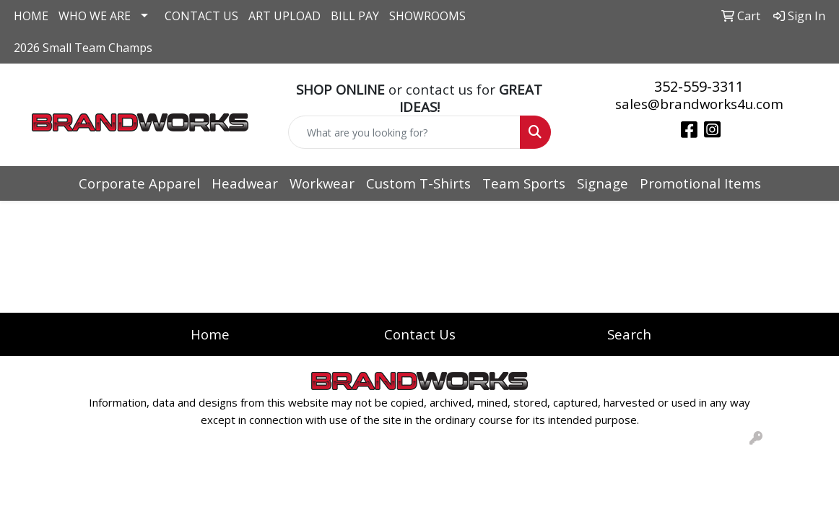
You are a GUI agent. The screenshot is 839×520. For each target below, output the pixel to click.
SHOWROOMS (427, 16)
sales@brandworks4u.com (699, 104)
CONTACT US (201, 16)
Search (629, 334)
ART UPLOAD (284, 16)
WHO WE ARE (94, 16)
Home (210, 334)
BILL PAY (355, 16)
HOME (31, 16)
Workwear (322, 183)
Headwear (245, 183)
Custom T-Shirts (418, 183)
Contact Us (420, 334)
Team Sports (523, 183)
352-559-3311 (699, 86)
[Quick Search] (404, 132)
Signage (602, 183)
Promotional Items (700, 183)
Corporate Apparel (139, 183)
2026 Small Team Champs (83, 48)
